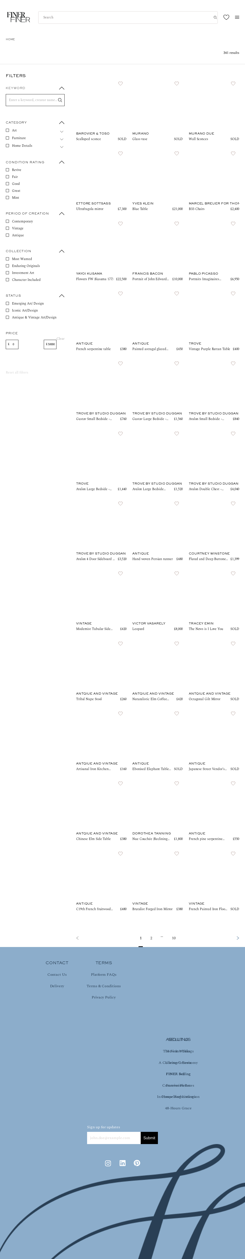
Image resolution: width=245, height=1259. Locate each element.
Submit (149, 1138)
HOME (10, 39)
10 (174, 938)
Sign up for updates (103, 1127)
